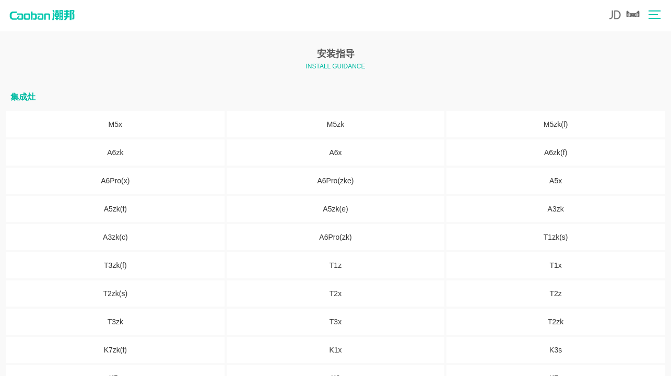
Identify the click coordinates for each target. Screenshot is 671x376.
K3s (555, 350)
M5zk (335, 124)
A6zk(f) (555, 152)
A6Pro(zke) (335, 181)
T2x (335, 293)
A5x (555, 181)
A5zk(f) (115, 209)
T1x (555, 265)
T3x (335, 322)
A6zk (115, 152)
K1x (335, 350)
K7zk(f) (115, 350)
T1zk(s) (556, 237)
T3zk (115, 322)
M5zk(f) (556, 124)
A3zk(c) (115, 237)
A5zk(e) (335, 209)
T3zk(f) (115, 265)
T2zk (555, 322)
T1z (335, 265)
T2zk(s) (115, 293)
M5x (115, 124)
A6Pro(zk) (335, 237)
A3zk (556, 209)
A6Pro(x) (115, 181)
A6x (335, 152)
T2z (555, 293)
